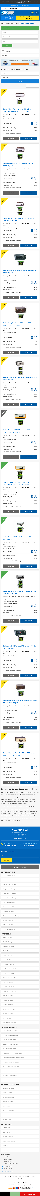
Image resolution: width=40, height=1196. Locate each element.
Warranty (5, 1145)
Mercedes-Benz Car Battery (10, 991)
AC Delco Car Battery (8, 1119)
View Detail (28, 138)
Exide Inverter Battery (8, 911)
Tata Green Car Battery (9, 1115)
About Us (10, 1176)
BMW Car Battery (7, 942)
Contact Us (14, 5)
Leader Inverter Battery (9, 875)
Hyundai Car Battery (8, 964)
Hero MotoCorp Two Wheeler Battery (12, 1053)
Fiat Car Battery (7, 951)
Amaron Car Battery (8, 1101)
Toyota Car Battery (8, 1013)
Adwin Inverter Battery (9, 925)
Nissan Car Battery (8, 995)
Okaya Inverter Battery (9, 889)
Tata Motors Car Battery (9, 1009)
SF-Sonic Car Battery (8, 1110)
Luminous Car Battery (8, 1088)
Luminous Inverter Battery (10, 880)
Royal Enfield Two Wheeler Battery (12, 1062)
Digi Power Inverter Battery (10, 893)
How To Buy (6, 1150)
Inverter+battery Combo (12, 23)
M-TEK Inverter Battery (9, 902)
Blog (22, 1178)
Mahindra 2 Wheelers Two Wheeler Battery (14, 1071)
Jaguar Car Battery (8, 982)
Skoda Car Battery (8, 1004)
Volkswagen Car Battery (9, 1022)
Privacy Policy (6, 1127)
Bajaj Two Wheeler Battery (10, 1030)
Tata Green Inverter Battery (10, 920)
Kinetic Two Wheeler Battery (10, 1035)
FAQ (18, 1178)
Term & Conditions (8, 1136)
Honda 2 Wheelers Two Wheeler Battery (13, 1057)
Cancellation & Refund (9, 1141)
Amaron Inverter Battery (9, 907)
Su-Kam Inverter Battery (9, 884)
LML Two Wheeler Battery (9, 1039)
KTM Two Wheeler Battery (10, 1080)
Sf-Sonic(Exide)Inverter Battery (11, 916)
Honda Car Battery (8, 960)
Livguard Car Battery (8, 1097)
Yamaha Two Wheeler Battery (11, 1066)
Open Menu (20, 51)
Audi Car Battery (7, 937)
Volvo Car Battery (7, 1018)
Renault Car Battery (8, 1000)
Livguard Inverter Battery (9, 898)
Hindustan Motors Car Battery (11, 969)
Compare (11, 138)
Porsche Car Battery (8, 986)
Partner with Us (19, 1176)
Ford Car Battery (7, 955)
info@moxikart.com (8, 1171)
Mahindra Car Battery (8, 973)
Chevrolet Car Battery (8, 946)
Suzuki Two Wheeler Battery (10, 1044)
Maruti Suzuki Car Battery (9, 977)
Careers (27, 1176)
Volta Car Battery (7, 1092)
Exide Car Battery (7, 1106)
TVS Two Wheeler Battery (9, 1048)
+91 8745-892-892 (27, 18)
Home (3, 23)
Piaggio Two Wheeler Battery (10, 1075)
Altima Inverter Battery (9, 929)
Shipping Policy (7, 1132)
